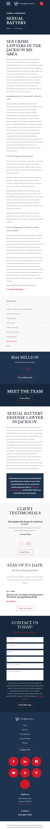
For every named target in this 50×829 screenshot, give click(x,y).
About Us (25, 730)
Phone (9, 652)
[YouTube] (13, 773)
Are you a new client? (14, 665)
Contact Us (25, 750)
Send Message (25, 705)
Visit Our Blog (25, 609)
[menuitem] (25, 309)
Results (25, 743)
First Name (10, 639)
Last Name (10, 645)
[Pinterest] (36, 773)
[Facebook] (13, 761)
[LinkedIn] (25, 761)
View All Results (25, 378)
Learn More (24, 398)
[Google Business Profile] (25, 784)
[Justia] (36, 761)
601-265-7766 (25, 815)
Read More (25, 552)
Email (9, 658)
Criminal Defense (25, 738)
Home (25, 725)
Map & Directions (25, 804)
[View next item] (28, 369)
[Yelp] (25, 773)
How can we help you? (14, 671)
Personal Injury (25, 734)
